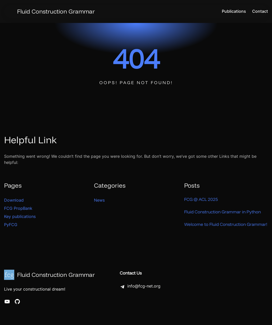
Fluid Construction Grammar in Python (222, 211)
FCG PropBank (18, 208)
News (99, 200)
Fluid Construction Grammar (56, 11)
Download (14, 200)
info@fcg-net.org (143, 286)
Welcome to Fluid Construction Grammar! (225, 224)
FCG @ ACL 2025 (201, 199)
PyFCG (10, 224)
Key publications (20, 216)
